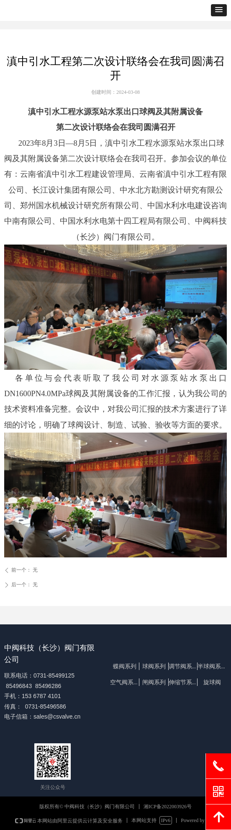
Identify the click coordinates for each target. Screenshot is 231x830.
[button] (219, 10)
